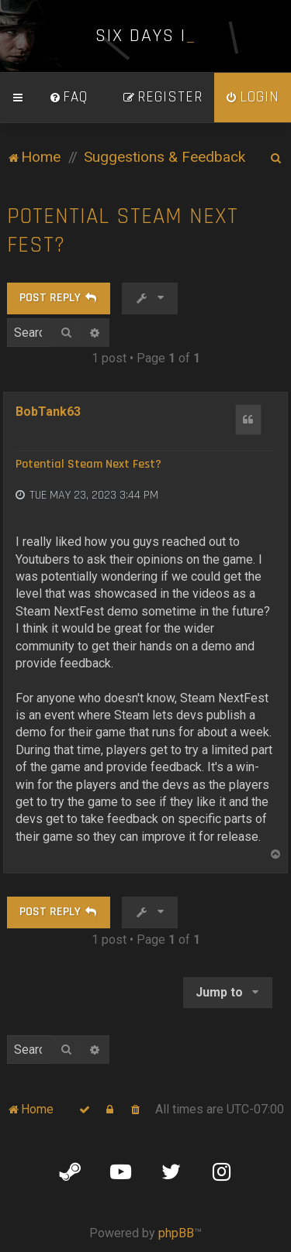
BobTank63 (48, 411)
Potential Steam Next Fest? (122, 230)
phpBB (176, 1233)
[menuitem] (68, 97)
